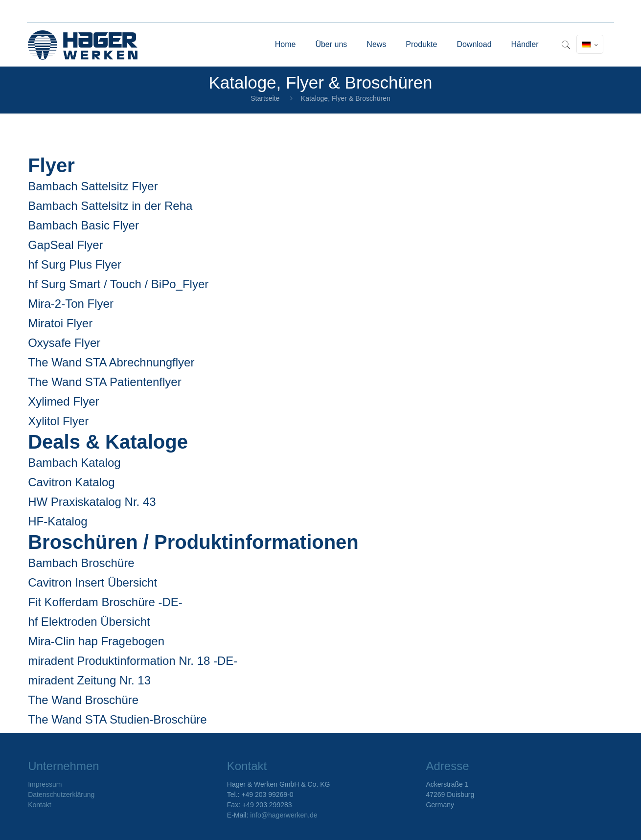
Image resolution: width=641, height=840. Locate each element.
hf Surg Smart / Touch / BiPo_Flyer (118, 284)
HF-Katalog (57, 521)
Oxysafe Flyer (64, 342)
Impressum (45, 784)
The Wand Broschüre (83, 699)
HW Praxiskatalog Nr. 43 (92, 501)
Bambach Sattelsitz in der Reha (110, 205)
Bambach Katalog (74, 462)
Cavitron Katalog (71, 482)
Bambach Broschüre (81, 562)
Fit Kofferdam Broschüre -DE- (105, 602)
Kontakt (39, 805)
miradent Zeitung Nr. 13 (89, 680)
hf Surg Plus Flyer (74, 264)
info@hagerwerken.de (283, 815)
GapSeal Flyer (65, 244)
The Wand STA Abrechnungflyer (111, 362)
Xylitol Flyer (58, 421)
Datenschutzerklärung (61, 794)
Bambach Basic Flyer (83, 225)
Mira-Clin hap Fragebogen (96, 641)
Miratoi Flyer (60, 323)
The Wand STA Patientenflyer (105, 381)
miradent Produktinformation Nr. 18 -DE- (132, 660)
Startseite (265, 98)
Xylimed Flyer (63, 401)
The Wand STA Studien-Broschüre (117, 719)
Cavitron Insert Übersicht (92, 582)
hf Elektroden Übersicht (89, 621)
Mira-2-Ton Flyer (71, 303)
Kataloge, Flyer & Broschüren (345, 98)
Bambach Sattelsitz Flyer (93, 186)
